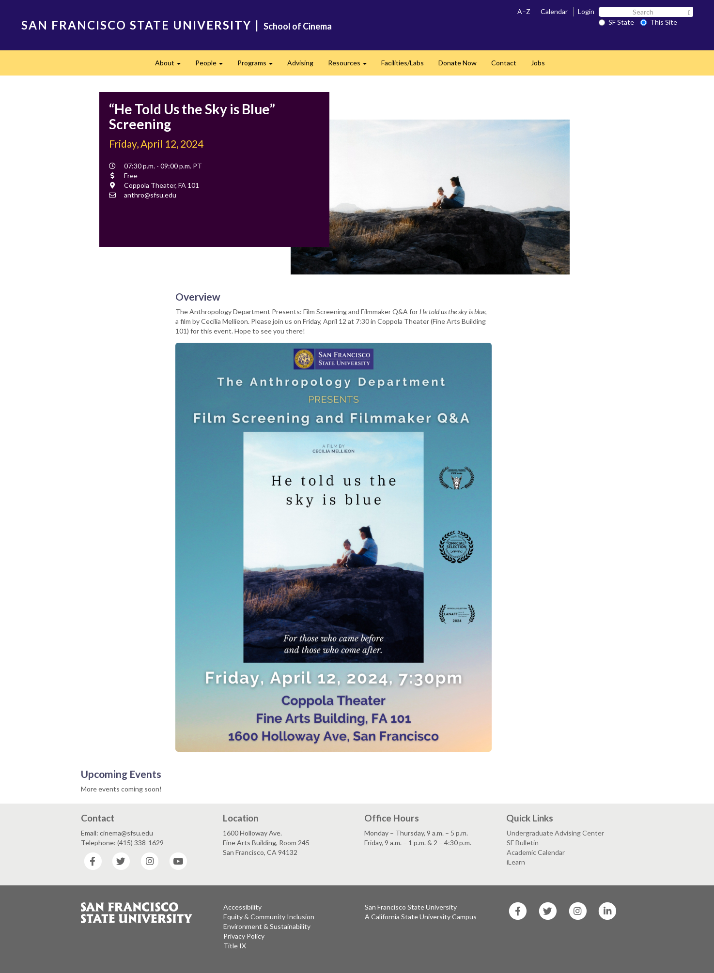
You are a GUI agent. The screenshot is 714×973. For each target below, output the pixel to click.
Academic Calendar (536, 852)
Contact (503, 63)
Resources (351, 66)
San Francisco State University (411, 907)
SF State (616, 22)
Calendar (554, 11)
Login (586, 11)
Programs (258, 66)
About (171, 66)
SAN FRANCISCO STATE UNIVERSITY (136, 25)
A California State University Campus (421, 916)
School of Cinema (298, 26)
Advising (300, 63)
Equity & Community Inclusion (268, 916)
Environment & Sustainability (266, 926)
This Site (658, 22)
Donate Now (457, 63)
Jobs (538, 63)
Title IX (234, 946)
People (212, 66)
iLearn (516, 862)
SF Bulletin (523, 842)
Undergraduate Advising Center (555, 833)
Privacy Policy (243, 936)
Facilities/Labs (402, 63)
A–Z (523, 11)
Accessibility (242, 907)
